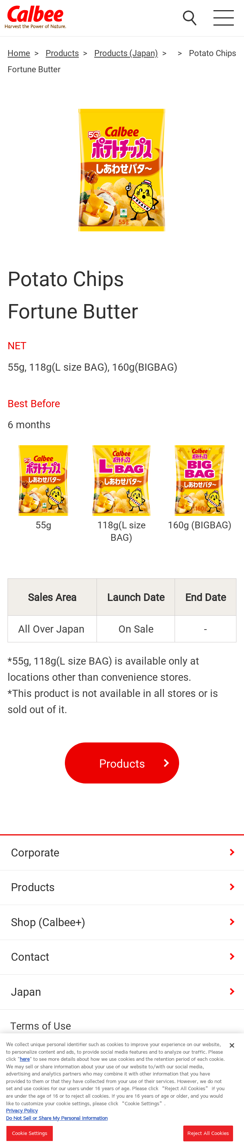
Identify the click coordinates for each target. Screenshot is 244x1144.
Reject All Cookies (208, 1135)
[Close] (232, 1048)
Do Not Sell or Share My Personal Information (56, 1120)
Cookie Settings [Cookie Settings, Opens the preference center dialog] (30, 1135)
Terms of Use (40, 1025)
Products (62, 52)
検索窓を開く (190, 17)
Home (19, 52)
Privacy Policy (22, 1112)
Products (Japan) (126, 52)
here (24, 1061)
